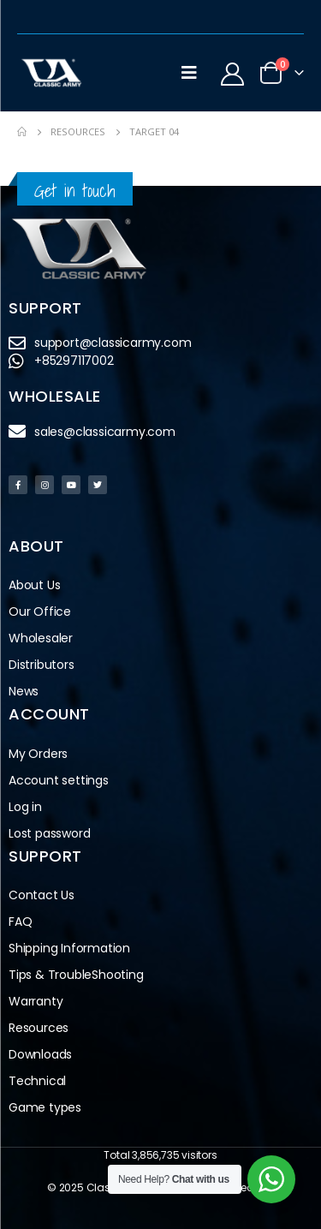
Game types (45, 1107)
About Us (34, 585)
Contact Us (41, 895)
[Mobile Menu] (189, 72)
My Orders (38, 753)
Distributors (46, 665)
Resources (38, 1027)
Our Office (40, 611)
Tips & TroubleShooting (76, 974)
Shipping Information (69, 948)
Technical (37, 1080)
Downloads (40, 1054)
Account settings (59, 780)
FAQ (20, 921)
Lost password (49, 833)
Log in (25, 806)
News (24, 691)
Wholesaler (41, 638)
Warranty (35, 1001)
